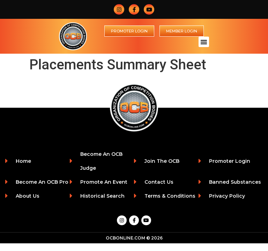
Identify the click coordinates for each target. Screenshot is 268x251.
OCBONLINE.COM (125, 238)
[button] (204, 42)
